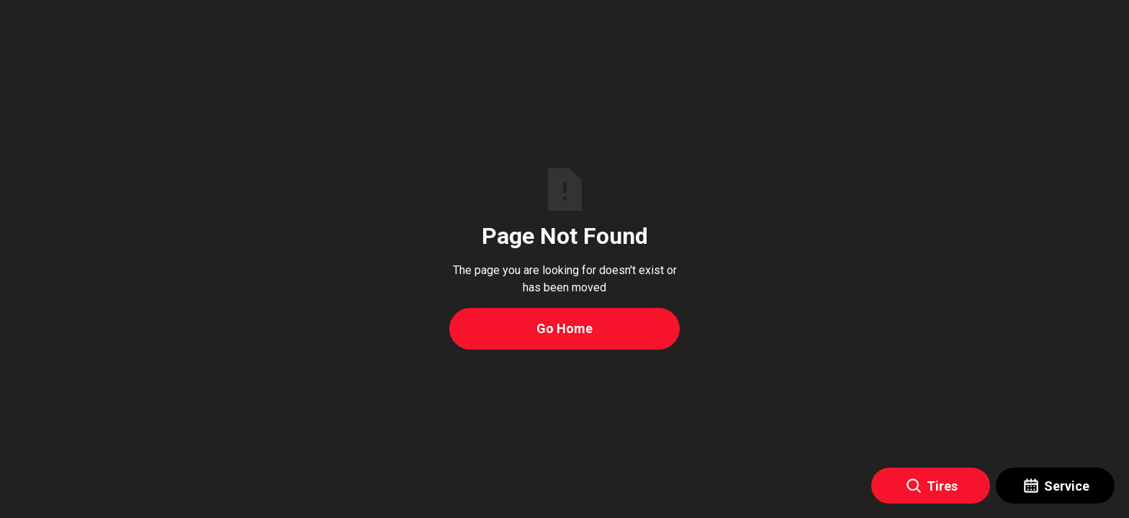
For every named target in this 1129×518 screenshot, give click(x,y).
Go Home (564, 328)
